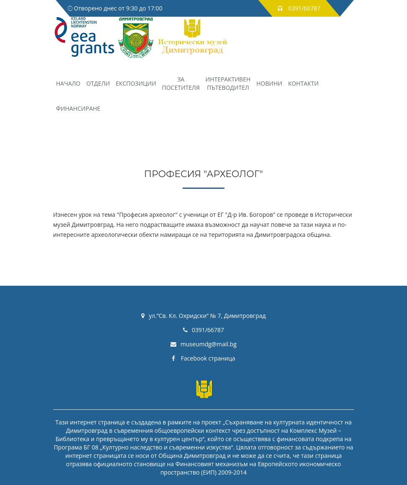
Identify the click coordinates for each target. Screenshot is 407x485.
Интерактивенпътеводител (228, 83)
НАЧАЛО (68, 83)
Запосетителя (181, 83)
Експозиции (136, 83)
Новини (269, 83)
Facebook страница (203, 358)
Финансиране (78, 108)
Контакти (303, 83)
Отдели (97, 83)
